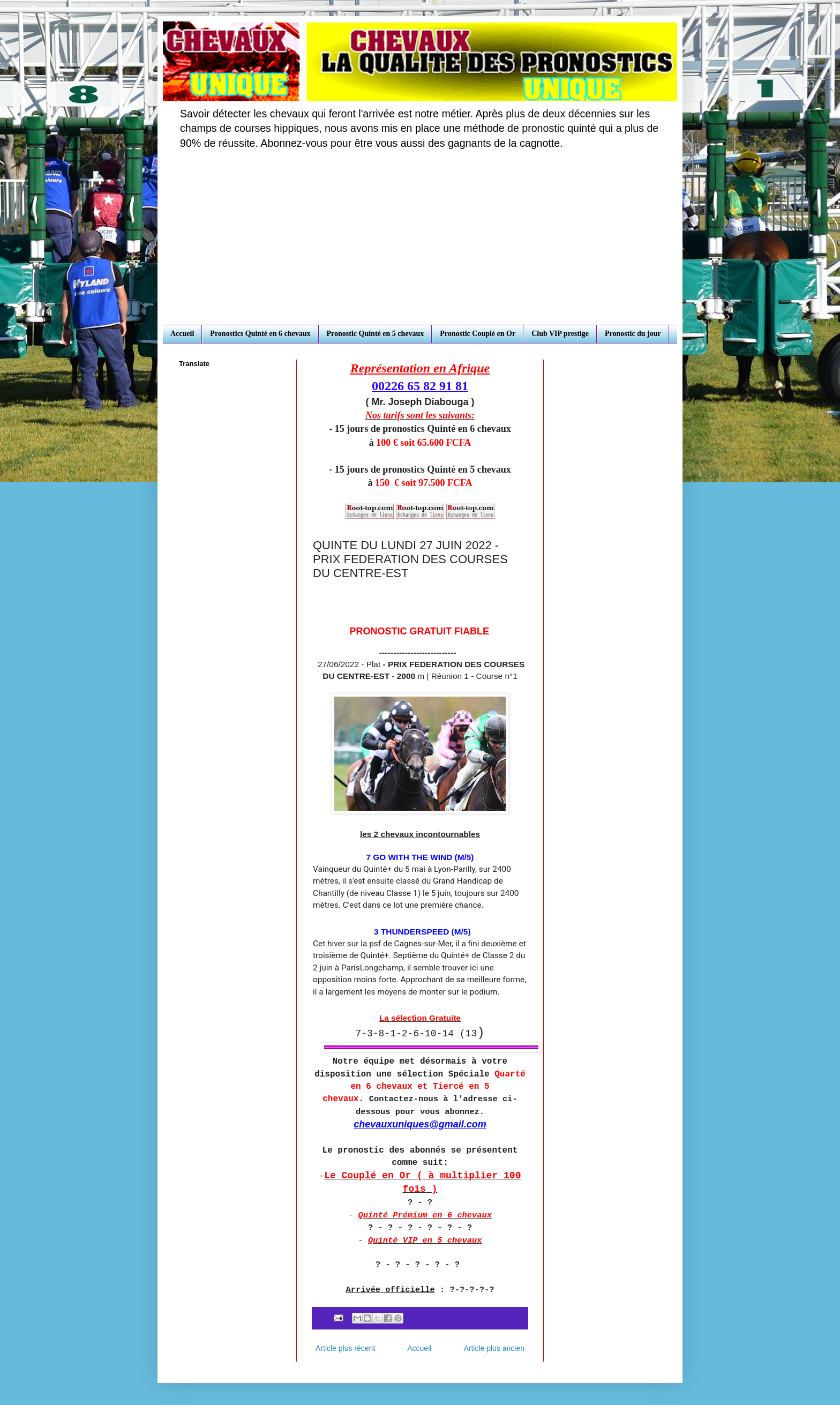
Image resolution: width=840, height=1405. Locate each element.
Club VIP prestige (560, 334)
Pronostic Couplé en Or (477, 334)
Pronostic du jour (633, 334)
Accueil (182, 334)
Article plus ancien (493, 1348)
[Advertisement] (420, 244)
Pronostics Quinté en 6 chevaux (260, 334)
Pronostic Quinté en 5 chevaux (375, 334)
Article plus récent (345, 1348)
